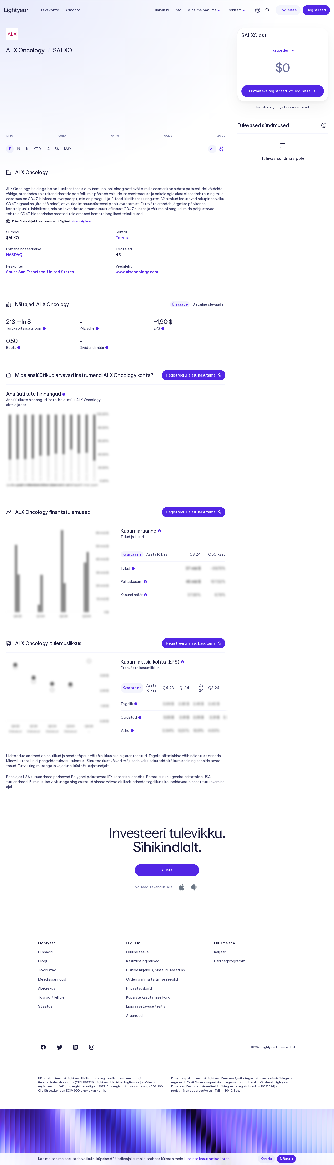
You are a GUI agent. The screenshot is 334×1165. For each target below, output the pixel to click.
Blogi (42, 961)
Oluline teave (137, 952)
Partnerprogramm (229, 961)
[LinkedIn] (75, 1047)
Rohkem (236, 10)
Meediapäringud (52, 979)
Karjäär (220, 952)
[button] (61, 232)
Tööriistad (47, 970)
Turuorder (283, 50)
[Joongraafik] (212, 149)
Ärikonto (73, 10)
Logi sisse (288, 10)
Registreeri (316, 10)
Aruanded (134, 1015)
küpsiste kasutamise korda (207, 1159)
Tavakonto (49, 10)
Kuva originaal (82, 221)
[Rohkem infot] (324, 125)
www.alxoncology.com (137, 271)
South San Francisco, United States (40, 271)
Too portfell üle (51, 997)
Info (178, 10)
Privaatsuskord (139, 988)
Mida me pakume (204, 10)
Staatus (45, 1006)
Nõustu (286, 1159)
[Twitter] (59, 1047)
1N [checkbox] (18, 149)
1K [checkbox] (27, 149)
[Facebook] (43, 1047)
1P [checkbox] (10, 149)
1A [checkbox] (48, 149)
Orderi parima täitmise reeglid (152, 979)
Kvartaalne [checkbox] (132, 554)
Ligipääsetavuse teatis (145, 1006)
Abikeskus (46, 988)
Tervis (122, 237)
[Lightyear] (16, 10)
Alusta (167, 870)
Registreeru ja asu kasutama (193, 375)
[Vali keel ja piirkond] (258, 10)
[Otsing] (268, 10)
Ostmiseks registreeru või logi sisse (282, 91)
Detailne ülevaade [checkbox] (208, 304)
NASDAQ (14, 254)
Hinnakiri (161, 10)
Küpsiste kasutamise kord (148, 997)
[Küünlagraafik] (221, 149)
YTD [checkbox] (37, 149)
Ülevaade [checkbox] (180, 304)
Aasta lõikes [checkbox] (156, 554)
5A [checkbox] (57, 149)
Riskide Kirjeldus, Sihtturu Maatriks (155, 970)
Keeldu (266, 1159)
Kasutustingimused (142, 961)
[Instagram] (92, 1047)
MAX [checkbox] (68, 149)
